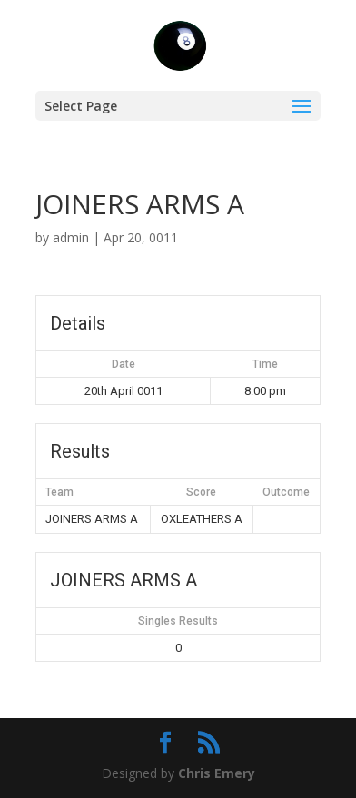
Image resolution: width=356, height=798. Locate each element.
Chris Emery (216, 773)
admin (71, 237)
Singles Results (178, 621)
